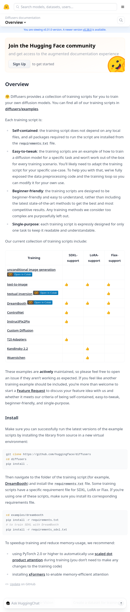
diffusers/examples (21, 108)
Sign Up (19, 64)
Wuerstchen (16, 357)
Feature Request (31, 390)
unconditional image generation (31, 269)
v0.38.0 (87, 29)
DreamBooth (16, 303)
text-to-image (17, 284)
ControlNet (15, 312)
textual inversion (19, 294)
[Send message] (121, 603)
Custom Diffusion (20, 330)
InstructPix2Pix (18, 321)
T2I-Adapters (16, 339)
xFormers (37, 574)
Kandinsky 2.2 (17, 348)
